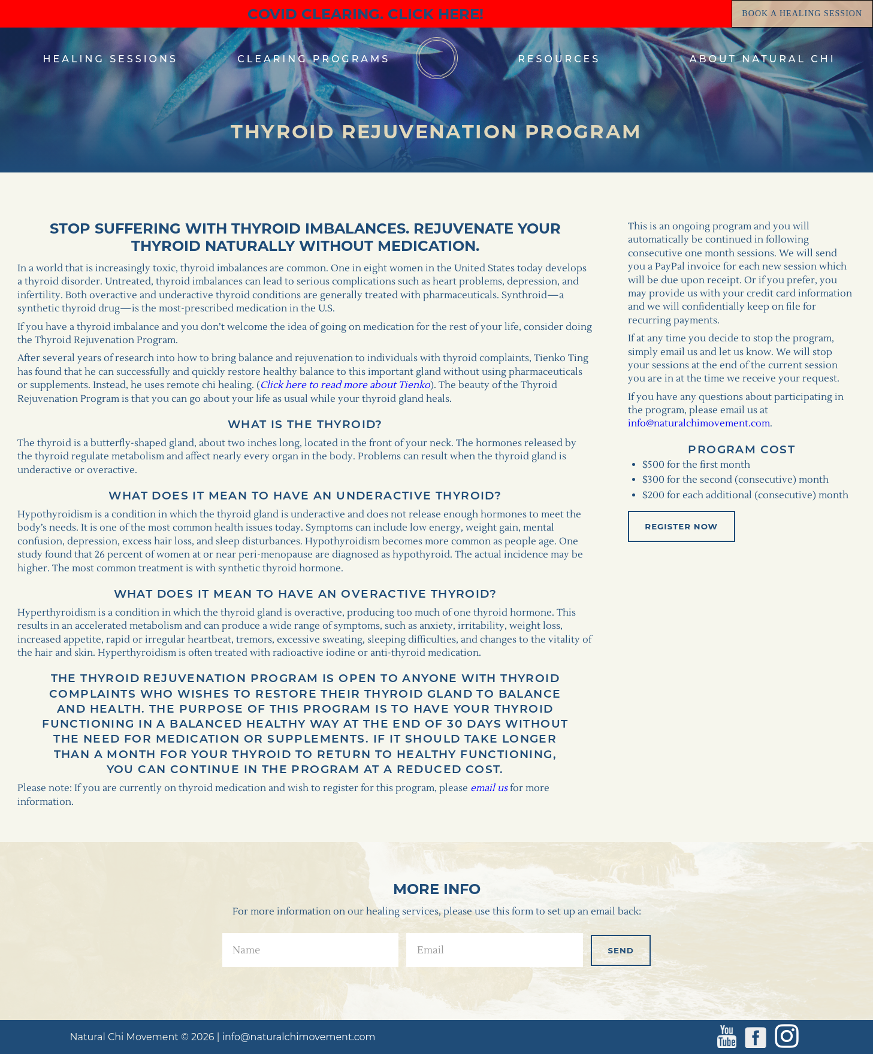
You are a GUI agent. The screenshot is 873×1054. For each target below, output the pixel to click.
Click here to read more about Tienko (345, 385)
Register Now (681, 526)
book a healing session (802, 13)
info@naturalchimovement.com (699, 423)
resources (559, 59)
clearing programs (313, 59)
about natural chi (763, 59)
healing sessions (110, 59)
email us (489, 788)
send (621, 950)
